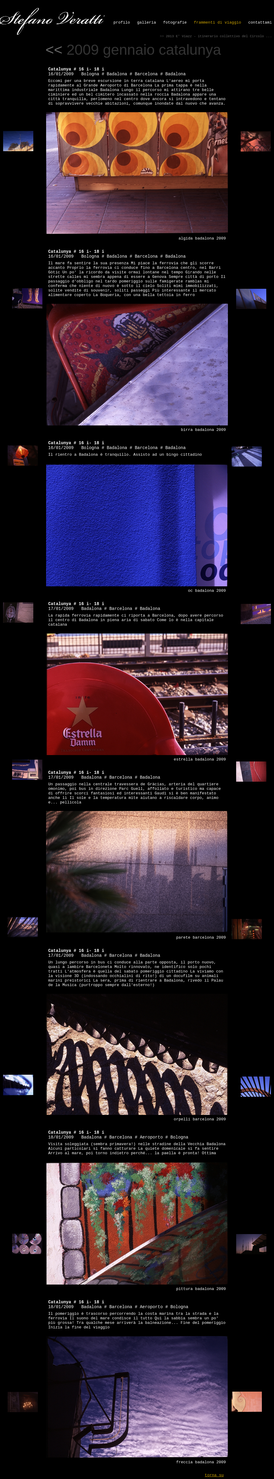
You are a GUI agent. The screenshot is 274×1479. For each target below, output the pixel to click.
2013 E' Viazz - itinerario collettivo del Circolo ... (219, 36)
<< (53, 50)
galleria (146, 22)
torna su (214, 1475)
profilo (121, 22)
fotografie (175, 22)
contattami (260, 22)
